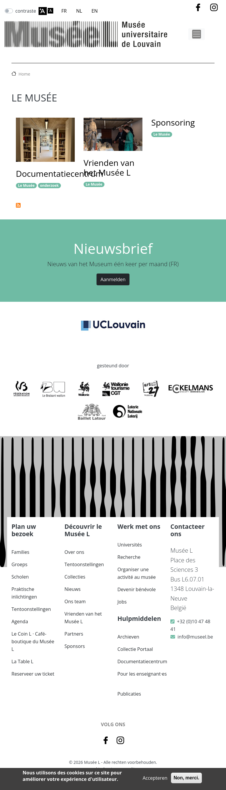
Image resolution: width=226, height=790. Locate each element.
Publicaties (129, 694)
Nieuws (72, 589)
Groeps (19, 564)
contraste (25, 11)
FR (64, 11)
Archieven (128, 637)
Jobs (122, 602)
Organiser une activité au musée (136, 573)
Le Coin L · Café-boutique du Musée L (32, 641)
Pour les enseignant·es (142, 674)
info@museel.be (195, 637)
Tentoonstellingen (31, 609)
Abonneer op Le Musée (18, 205)
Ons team (75, 601)
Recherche (128, 557)
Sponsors (74, 646)
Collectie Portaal (135, 649)
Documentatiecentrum (59, 173)
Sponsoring (173, 122)
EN (95, 11)
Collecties (74, 577)
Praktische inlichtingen (24, 593)
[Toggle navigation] (196, 34)
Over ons (74, 552)
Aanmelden (112, 279)
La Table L (22, 661)
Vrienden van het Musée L (109, 167)
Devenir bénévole (136, 589)
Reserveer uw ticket (32, 674)
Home (24, 74)
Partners (73, 634)
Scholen (20, 577)
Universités (129, 544)
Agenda (19, 621)
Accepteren (155, 778)
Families (20, 552)
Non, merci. (186, 777)
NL (79, 11)
